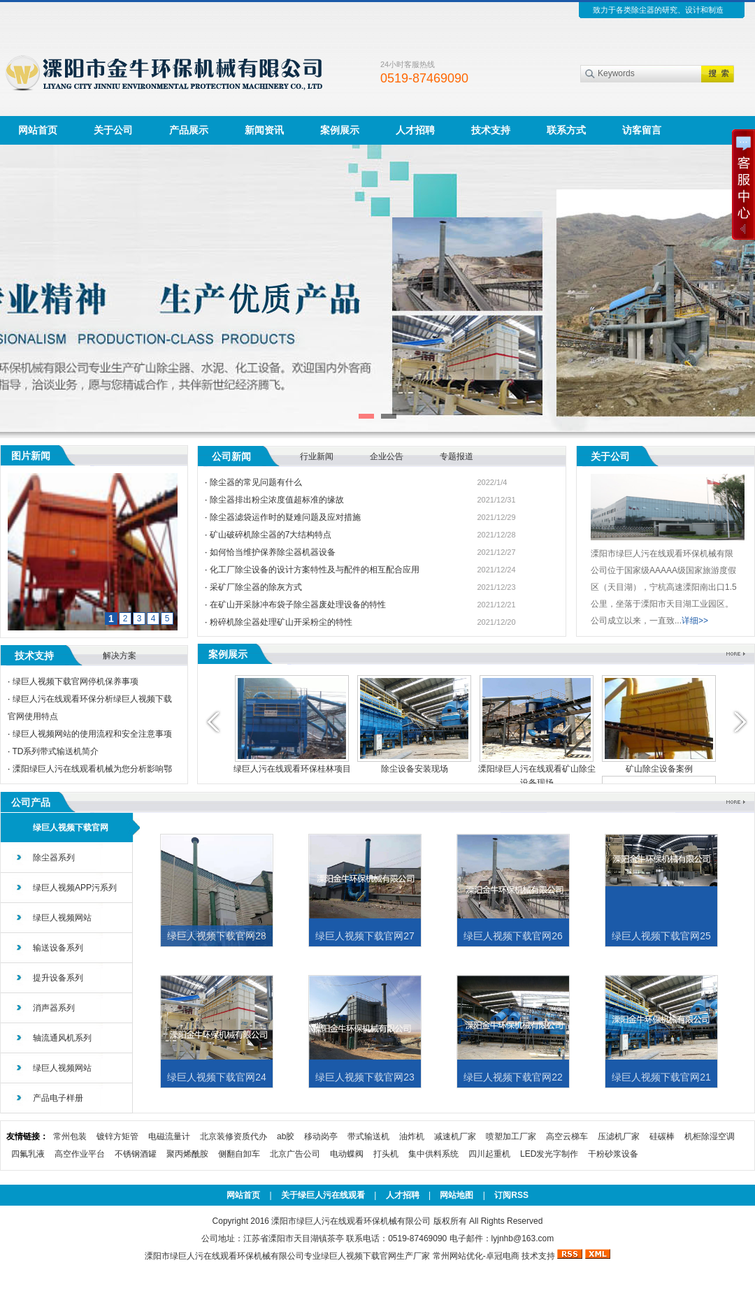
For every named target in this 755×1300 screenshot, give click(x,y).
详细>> (695, 621)
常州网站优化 (458, 1256)
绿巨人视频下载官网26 (513, 935)
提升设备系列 (58, 978)
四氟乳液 (28, 1154)
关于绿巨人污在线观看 (323, 1195)
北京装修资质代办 (233, 1136)
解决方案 (119, 655)
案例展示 (339, 130)
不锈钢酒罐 (136, 1154)
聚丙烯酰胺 (187, 1154)
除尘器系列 (54, 857)
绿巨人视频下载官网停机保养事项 (75, 681)
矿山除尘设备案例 (659, 769)
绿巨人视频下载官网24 (216, 1077)
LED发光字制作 (549, 1154)
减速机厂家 (455, 1136)
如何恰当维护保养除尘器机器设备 (273, 552)
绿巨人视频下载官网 (70, 827)
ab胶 (285, 1136)
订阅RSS (511, 1195)
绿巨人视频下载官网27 (365, 935)
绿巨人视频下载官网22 (513, 1077)
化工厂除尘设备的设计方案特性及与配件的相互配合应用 (314, 570)
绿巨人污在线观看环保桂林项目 (292, 769)
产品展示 (188, 130)
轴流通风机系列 (62, 1038)
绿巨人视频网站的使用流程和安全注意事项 (92, 734)
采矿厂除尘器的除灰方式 (256, 587)
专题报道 (456, 456)
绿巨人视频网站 (62, 918)
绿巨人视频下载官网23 (365, 1077)
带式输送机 (368, 1136)
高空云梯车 (567, 1136)
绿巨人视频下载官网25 (661, 935)
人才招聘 (415, 130)
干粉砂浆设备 (613, 1154)
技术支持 (490, 130)
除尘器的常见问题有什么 (256, 482)
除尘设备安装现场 (414, 769)
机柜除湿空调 (709, 1136)
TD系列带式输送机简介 (55, 751)
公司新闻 (231, 456)
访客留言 (641, 130)
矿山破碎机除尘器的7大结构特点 (271, 535)
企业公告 (386, 456)
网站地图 (456, 1195)
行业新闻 (316, 456)
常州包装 (70, 1136)
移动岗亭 (321, 1136)
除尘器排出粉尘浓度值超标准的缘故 (277, 500)
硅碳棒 (662, 1136)
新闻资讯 (264, 130)
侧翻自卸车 (239, 1154)
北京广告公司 (295, 1154)
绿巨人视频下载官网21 (661, 1077)
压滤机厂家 (619, 1136)
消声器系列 (54, 1008)
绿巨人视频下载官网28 (216, 935)
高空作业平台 (80, 1154)
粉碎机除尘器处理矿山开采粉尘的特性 (281, 622)
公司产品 (30, 802)
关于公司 (113, 130)
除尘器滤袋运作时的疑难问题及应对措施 (285, 517)
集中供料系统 (433, 1154)
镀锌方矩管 (117, 1136)
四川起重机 (489, 1154)
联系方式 (566, 130)
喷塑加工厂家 (511, 1136)
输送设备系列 (58, 948)
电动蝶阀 (347, 1154)
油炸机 (411, 1136)
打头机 (385, 1154)
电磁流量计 (169, 1136)
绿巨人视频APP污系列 (75, 888)
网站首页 (37, 130)
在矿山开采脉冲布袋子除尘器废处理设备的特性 (298, 604)
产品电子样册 (58, 1098)
